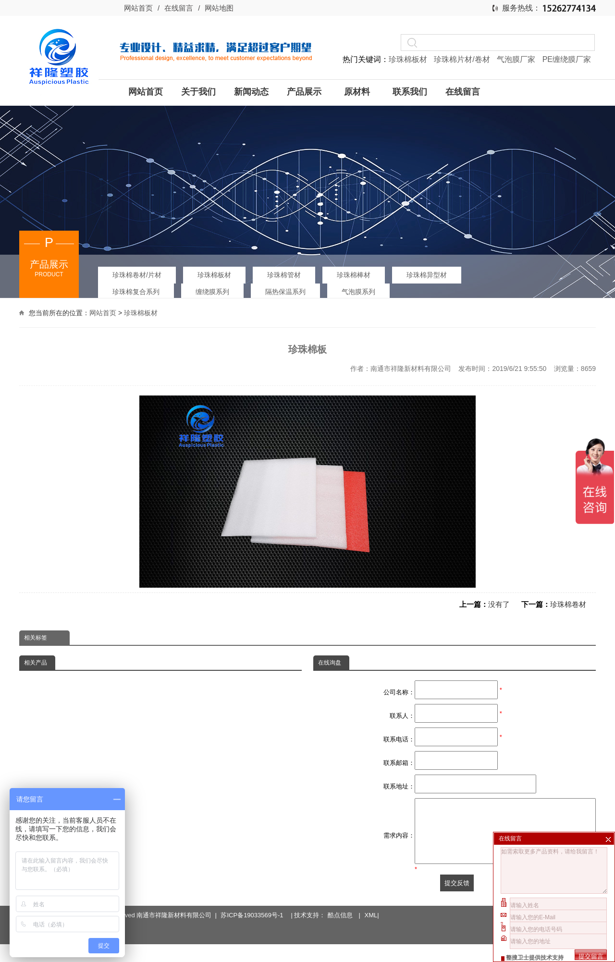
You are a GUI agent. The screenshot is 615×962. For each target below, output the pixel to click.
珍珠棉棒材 (353, 275)
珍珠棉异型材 (426, 275)
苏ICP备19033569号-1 (253, 910)
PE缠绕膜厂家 (566, 59)
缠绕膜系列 (212, 292)
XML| (372, 910)
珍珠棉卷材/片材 (136, 275)
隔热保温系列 (285, 292)
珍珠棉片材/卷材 (463, 59)
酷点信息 (340, 910)
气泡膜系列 (358, 292)
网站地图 (219, 8)
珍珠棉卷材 (568, 604)
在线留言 (178, 8)
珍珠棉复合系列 (136, 292)
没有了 (499, 604)
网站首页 (138, 8)
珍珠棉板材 (409, 59)
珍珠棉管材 (284, 275)
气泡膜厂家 (517, 59)
